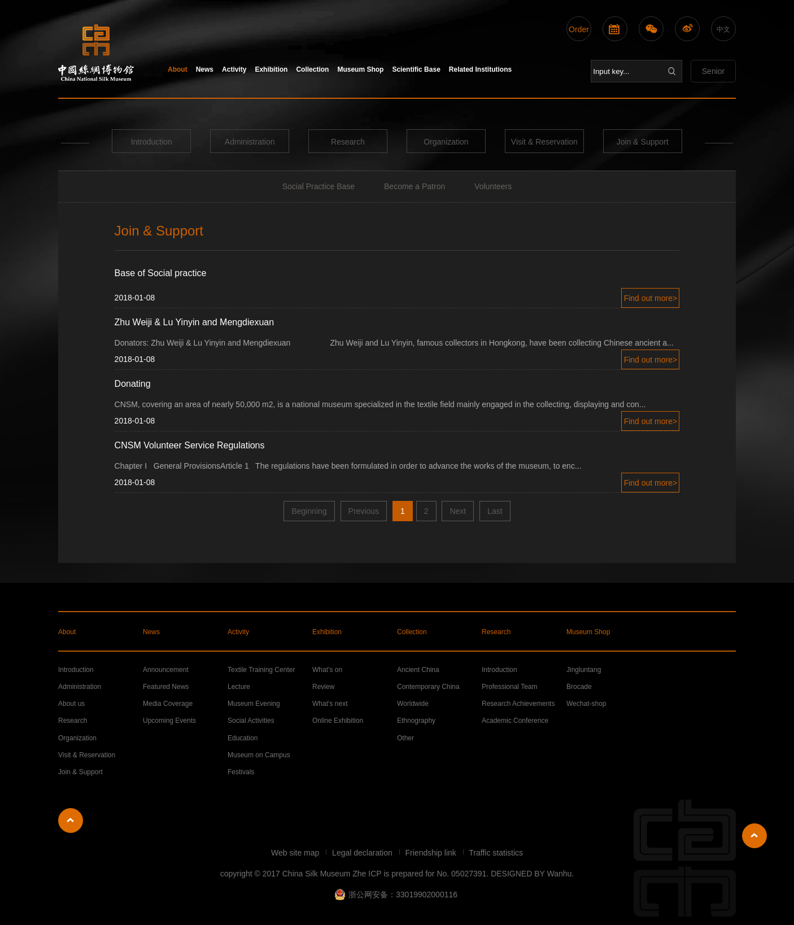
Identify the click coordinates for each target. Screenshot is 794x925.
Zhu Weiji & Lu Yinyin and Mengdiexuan (194, 322)
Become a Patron (414, 186)
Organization (446, 141)
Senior (713, 71)
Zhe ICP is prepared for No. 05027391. (420, 873)
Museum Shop (360, 69)
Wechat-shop (586, 704)
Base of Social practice (161, 273)
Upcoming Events (169, 721)
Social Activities (251, 721)
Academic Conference (515, 721)
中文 (723, 29)
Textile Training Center (261, 670)
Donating (133, 384)
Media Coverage (168, 704)
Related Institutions (480, 69)
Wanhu (559, 873)
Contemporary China (428, 687)
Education (243, 738)
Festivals (241, 772)
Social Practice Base (318, 186)
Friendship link (432, 852)
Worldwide (413, 704)
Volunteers (493, 186)
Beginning (308, 511)
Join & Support (643, 141)
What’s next (329, 704)
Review (323, 687)
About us (71, 704)
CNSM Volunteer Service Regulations (190, 445)
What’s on (327, 670)
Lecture (239, 687)
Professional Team (510, 687)
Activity (234, 69)
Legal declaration (363, 852)
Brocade (579, 687)
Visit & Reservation (544, 141)
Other (405, 738)
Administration (250, 141)
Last (494, 511)
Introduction (151, 141)
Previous (363, 511)
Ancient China (418, 670)
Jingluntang (583, 670)
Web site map (296, 852)
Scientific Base (416, 69)
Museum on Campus (259, 755)
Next (458, 511)
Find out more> (651, 298)
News (204, 69)
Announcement (166, 670)
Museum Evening (254, 704)
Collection (312, 69)
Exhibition (271, 69)
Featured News (166, 687)
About (177, 69)
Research (348, 141)
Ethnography (416, 721)
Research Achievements (518, 704)
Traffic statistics (496, 852)
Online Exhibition (337, 721)
